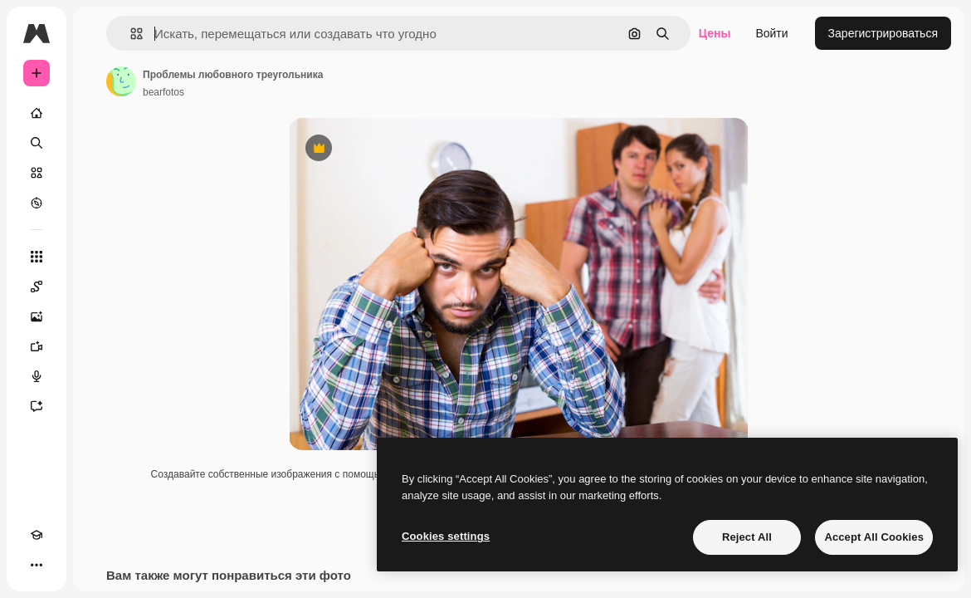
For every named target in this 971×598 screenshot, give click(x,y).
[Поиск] (36, 143)
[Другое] (36, 564)
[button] (130, 33)
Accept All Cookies (874, 537)
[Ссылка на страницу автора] (121, 81)
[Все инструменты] (36, 256)
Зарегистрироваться (883, 33)
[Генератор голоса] (36, 376)
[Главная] (36, 113)
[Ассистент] (36, 406)
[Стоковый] (36, 172)
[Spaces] (36, 286)
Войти (771, 33)
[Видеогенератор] (36, 346)
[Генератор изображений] (36, 316)
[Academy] (36, 535)
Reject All (747, 537)
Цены (715, 33)
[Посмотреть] (36, 202)
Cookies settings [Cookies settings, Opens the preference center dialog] (446, 536)
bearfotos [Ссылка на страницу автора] (163, 92)
